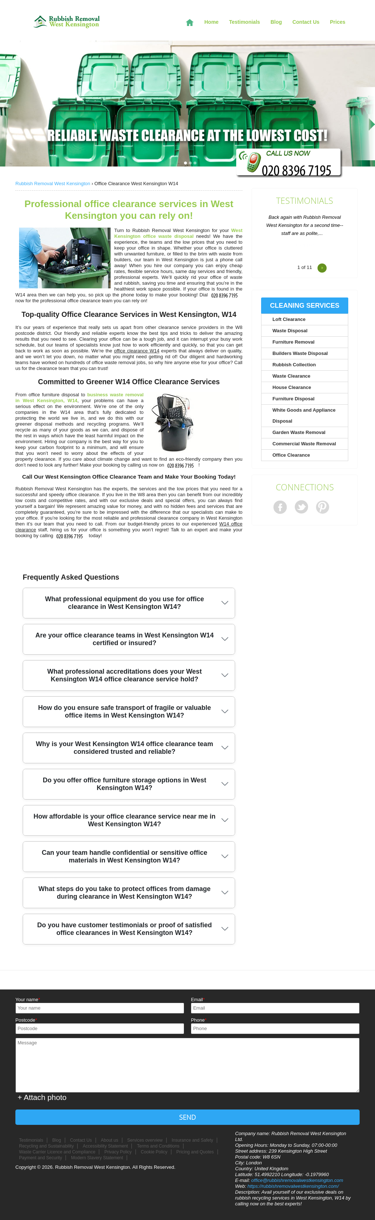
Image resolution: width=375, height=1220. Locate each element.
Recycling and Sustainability (46, 1146)
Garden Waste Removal (299, 432)
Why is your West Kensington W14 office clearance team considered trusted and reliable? (124, 747)
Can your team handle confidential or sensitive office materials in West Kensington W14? (124, 856)
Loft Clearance (288, 319)
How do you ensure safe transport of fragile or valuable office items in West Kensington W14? (124, 711)
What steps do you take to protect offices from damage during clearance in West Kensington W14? (124, 892)
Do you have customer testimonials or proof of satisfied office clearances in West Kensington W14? (124, 928)
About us (109, 1140)
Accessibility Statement (105, 1146)
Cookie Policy (154, 1151)
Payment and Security (40, 1157)
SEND (187, 1117)
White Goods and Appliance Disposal (303, 415)
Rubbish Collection (294, 364)
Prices (337, 22)
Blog (276, 22)
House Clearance (291, 387)
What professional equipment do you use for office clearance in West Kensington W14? (124, 602)
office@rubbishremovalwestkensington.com (297, 1180)
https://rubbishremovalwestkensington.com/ (293, 1186)
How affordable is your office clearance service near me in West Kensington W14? (124, 820)
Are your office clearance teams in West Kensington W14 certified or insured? (125, 639)
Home (211, 22)
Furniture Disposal (293, 398)
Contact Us (305, 22)
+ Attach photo (42, 1097)
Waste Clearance (291, 376)
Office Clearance (291, 455)
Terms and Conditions (158, 1146)
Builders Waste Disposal (300, 353)
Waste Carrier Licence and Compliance (57, 1151)
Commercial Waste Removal (304, 443)
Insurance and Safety (192, 1140)
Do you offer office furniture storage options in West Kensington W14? (125, 783)
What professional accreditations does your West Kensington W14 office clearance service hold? (124, 675)
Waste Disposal (290, 330)
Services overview (145, 1140)
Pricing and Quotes (195, 1151)
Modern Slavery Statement (97, 1157)
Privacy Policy (118, 1151)
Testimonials (304, 201)
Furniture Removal (293, 342)
